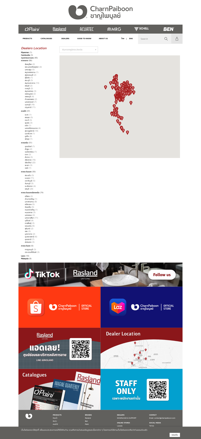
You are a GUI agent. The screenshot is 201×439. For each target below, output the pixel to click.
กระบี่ (27, 120)
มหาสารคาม (29, 201)
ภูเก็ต (27, 136)
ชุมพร (27, 123)
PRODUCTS (27, 38)
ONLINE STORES (123, 423)
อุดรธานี (28, 239)
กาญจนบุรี (29, 249)
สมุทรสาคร (29, 91)
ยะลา (26, 114)
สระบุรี (27, 80)
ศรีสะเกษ (28, 204)
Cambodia (25, 55)
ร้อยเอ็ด (28, 207)
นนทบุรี (28, 104)
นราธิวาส (28, 133)
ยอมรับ (175, 434)
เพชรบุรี (28, 96)
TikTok (151, 426)
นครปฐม (28, 69)
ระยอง (27, 178)
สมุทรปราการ (30, 83)
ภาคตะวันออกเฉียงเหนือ (30, 192)
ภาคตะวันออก (26, 171)
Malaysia (24, 258)
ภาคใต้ (23, 111)
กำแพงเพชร (29, 99)
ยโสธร (27, 196)
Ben (86, 421)
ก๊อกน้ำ (55, 418)
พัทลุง (27, 139)
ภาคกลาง (24, 60)
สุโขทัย (27, 77)
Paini (87, 424)
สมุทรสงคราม (30, 72)
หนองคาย (28, 212)
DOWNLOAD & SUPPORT (126, 418)
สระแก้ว (28, 175)
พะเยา (27, 165)
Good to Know (83, 38)
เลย (26, 231)
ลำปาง (27, 157)
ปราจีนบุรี (28, 180)
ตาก (26, 154)
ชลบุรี (27, 189)
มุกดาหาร (28, 234)
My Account (177, 39)
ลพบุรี (27, 85)
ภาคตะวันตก (25, 246)
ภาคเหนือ (24, 142)
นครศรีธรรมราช (31, 128)
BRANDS (88, 415)
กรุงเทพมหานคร (27, 58)
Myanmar (25, 52)
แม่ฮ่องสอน (29, 152)
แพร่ (26, 168)
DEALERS (65, 38)
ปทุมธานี (28, 107)
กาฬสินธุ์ (28, 223)
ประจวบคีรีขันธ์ (30, 252)
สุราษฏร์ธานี (29, 131)
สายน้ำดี (55, 424)
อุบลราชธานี (29, 236)
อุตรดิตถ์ (28, 146)
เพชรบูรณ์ (29, 94)
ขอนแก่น (28, 226)
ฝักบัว (55, 421)
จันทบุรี (27, 183)
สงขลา (27, 117)
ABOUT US (102, 38)
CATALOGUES (46, 38)
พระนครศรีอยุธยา (32, 67)
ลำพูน (27, 149)
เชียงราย (28, 160)
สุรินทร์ (27, 228)
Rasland (88, 418)
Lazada (119, 426)
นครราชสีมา (29, 218)
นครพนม (28, 215)
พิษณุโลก (28, 64)
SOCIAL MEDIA (155, 423)
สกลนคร (28, 242)
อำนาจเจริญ (29, 199)
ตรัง (26, 125)
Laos (23, 256)
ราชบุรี (27, 88)
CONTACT (153, 415)
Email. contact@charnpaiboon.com (162, 418)
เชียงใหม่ (28, 162)
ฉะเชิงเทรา (29, 186)
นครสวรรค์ (29, 102)
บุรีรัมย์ (27, 220)
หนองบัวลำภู (29, 209)
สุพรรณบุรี (29, 75)
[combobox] (78, 49)
